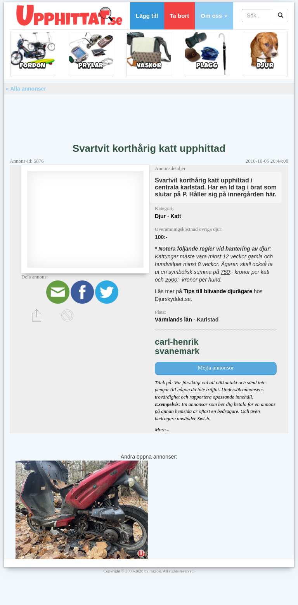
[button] (214, 15)
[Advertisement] (149, 115)
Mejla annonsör (216, 367)
